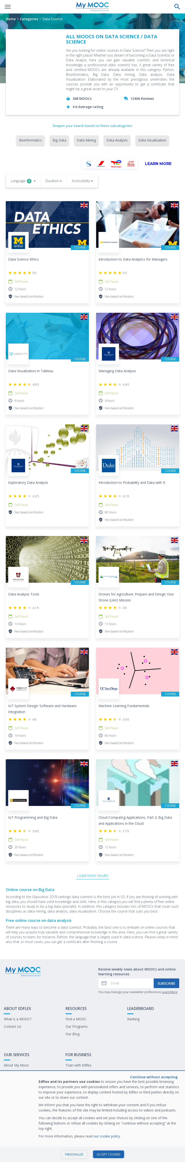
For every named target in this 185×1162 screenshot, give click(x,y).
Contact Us (12, 1026)
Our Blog (72, 1034)
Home (11, 19)
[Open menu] (8, 7)
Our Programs (77, 1026)
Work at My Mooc (80, 1080)
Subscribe (166, 983)
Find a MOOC (76, 1019)
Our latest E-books (80, 1072)
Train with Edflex (78, 1065)
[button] (23, 181)
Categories (29, 19)
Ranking (133, 1019)
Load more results (92, 875)
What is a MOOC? (17, 1019)
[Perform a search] (177, 7)
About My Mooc (16, 1065)
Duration (52, 181)
